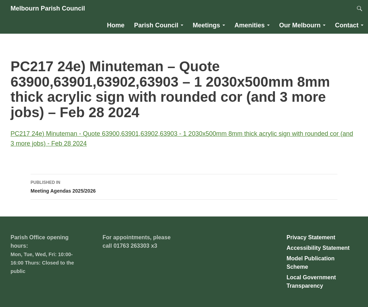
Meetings (206, 25)
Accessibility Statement (318, 248)
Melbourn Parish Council (48, 8)
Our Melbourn (300, 25)
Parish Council (156, 25)
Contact (347, 25)
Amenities (250, 25)
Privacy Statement (311, 237)
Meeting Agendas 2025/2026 (184, 186)
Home (116, 25)
